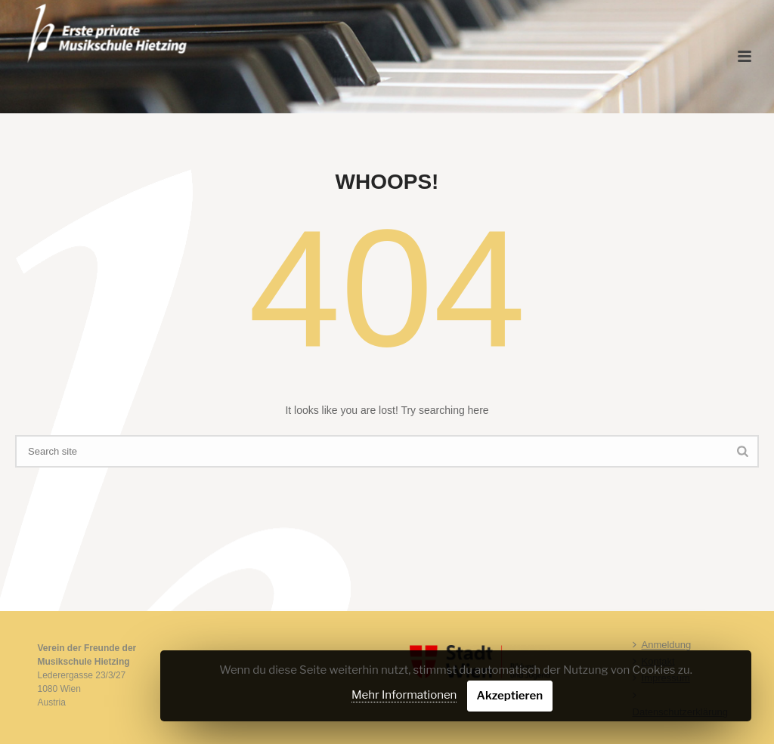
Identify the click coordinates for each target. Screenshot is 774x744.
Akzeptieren (510, 695)
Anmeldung (662, 644)
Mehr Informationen (404, 695)
